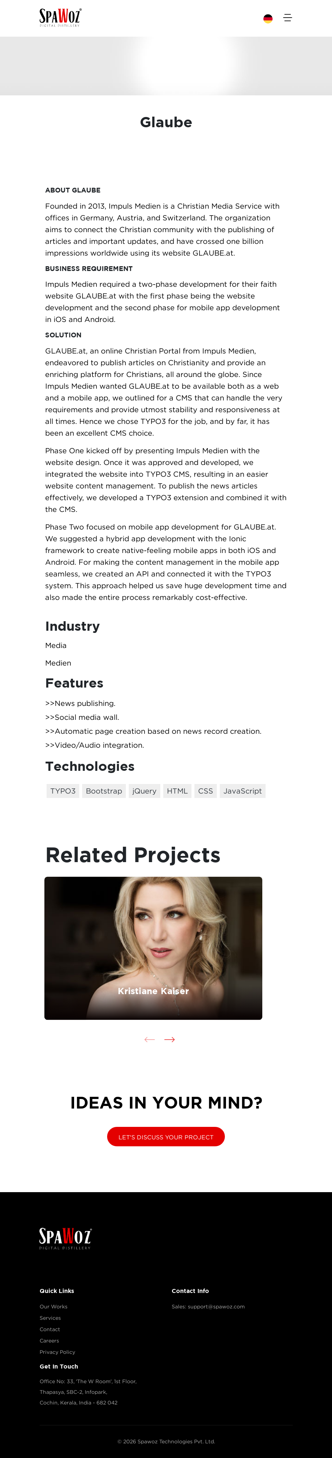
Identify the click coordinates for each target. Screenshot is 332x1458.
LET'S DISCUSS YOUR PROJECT (166, 1137)
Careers (49, 1340)
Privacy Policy (57, 1352)
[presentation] (150, 1039)
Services (50, 1318)
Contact (50, 1329)
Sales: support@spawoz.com (208, 1306)
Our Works (54, 1306)
